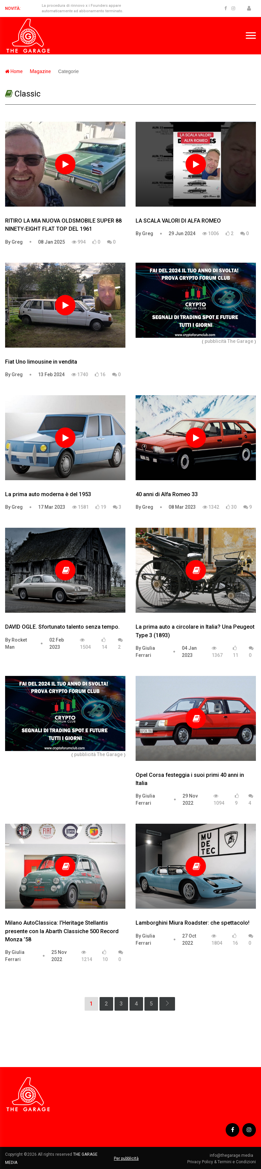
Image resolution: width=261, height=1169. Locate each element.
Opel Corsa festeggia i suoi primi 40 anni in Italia (189, 778)
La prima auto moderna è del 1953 (47, 494)
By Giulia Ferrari (145, 651)
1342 (211, 506)
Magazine (41, 71)
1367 (217, 651)
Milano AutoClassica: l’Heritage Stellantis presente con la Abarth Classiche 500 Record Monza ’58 (61, 930)
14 (104, 643)
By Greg (14, 241)
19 (100, 506)
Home (14, 71)
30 (231, 506)
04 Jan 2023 (189, 651)
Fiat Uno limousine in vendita (41, 361)
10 (105, 955)
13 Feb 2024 (51, 374)
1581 (80, 506)
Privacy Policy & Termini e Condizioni (221, 1160)
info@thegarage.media (231, 1154)
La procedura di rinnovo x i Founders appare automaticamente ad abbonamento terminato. (81, 8)
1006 (210, 233)
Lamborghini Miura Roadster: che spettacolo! (192, 922)
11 (235, 651)
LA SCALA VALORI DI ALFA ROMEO (178, 220)
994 (79, 241)
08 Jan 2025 (51, 241)
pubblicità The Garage (229, 341)
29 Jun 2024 (182, 233)
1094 (218, 799)
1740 (79, 374)
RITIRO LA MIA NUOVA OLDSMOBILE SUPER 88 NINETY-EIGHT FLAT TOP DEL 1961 (62, 224)
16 (100, 374)
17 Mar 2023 (51, 506)
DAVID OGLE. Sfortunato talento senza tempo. (62, 626)
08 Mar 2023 (182, 506)
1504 (85, 643)
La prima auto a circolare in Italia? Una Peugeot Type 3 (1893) (195, 630)
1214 (86, 955)
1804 (216, 938)
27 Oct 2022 (189, 938)
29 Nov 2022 (190, 798)
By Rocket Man (16, 642)
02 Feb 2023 (56, 642)
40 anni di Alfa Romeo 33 (167, 494)
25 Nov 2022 (59, 954)
